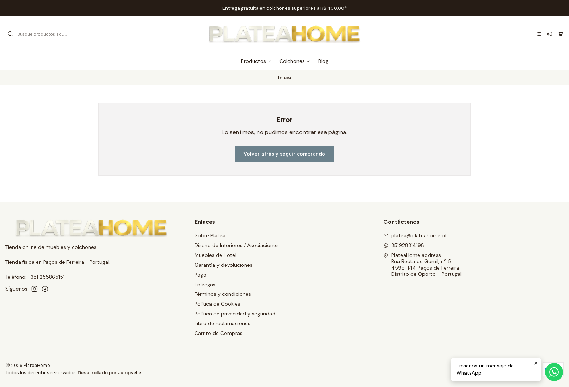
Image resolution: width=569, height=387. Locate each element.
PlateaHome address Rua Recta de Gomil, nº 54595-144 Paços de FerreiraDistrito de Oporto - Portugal (422, 265)
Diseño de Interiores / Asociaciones (237, 245)
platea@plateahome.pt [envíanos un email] (415, 235)
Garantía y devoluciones (224, 265)
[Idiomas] (539, 34)
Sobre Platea (210, 235)
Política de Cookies (217, 304)
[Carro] (560, 34)
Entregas (205, 284)
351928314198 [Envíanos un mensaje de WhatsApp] (403, 245)
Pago (200, 274)
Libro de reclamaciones (222, 323)
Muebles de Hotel (215, 255)
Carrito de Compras (218, 333)
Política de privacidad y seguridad (235, 313)
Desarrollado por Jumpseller (110, 373)
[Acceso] (549, 34)
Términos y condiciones (223, 294)
